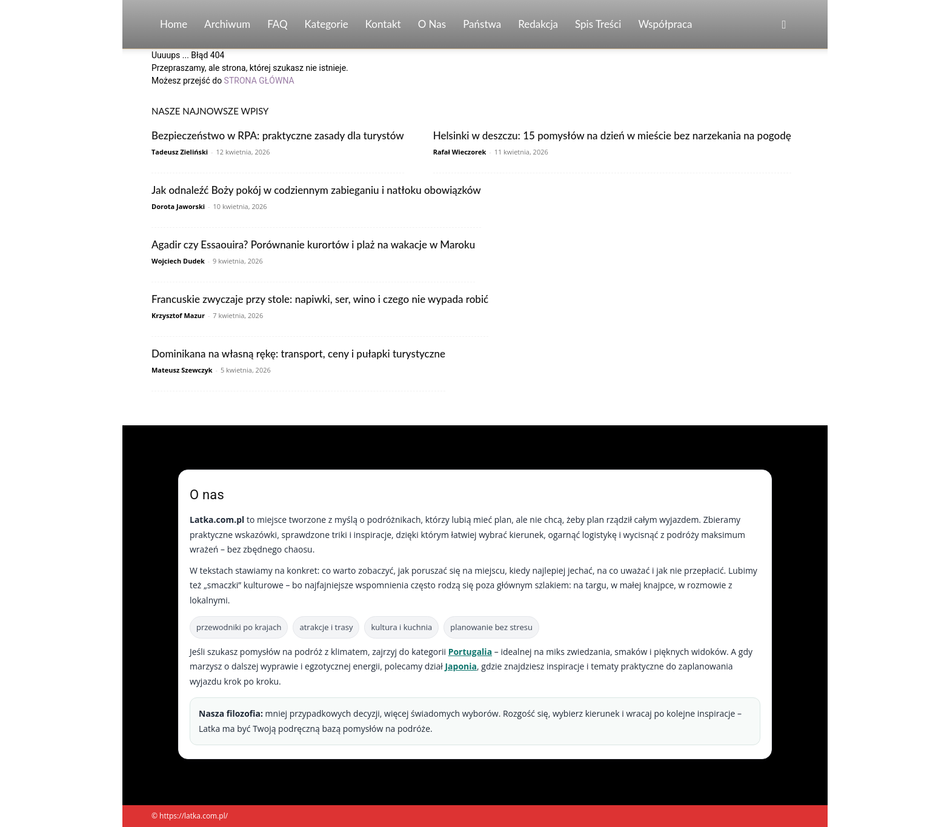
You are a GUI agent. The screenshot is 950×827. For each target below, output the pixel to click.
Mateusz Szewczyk (182, 369)
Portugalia (470, 651)
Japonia (461, 666)
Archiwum (227, 24)
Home (173, 24)
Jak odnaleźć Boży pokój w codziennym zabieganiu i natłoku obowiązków (316, 190)
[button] (784, 25)
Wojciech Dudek (178, 260)
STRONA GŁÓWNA (259, 80)
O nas (432, 24)
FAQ (277, 24)
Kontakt (383, 24)
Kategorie (326, 24)
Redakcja (538, 24)
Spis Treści (598, 24)
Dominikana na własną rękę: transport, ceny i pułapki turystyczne (298, 353)
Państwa (482, 24)
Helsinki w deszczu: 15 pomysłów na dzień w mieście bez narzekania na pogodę (612, 135)
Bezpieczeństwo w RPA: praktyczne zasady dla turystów (277, 135)
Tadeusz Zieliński (179, 151)
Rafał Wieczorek (460, 151)
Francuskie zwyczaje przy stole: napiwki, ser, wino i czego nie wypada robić (319, 299)
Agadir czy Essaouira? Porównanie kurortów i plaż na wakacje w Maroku (313, 244)
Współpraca (665, 24)
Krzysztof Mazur (178, 315)
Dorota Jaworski (178, 206)
